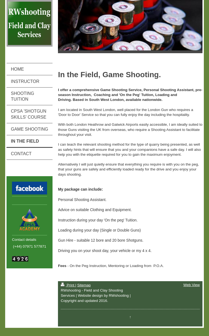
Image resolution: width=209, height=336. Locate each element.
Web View (191, 285)
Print (68, 285)
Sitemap (84, 285)
